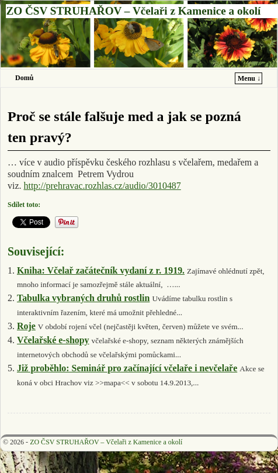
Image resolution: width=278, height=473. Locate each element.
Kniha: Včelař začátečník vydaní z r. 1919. (101, 270)
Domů (24, 78)
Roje (26, 326)
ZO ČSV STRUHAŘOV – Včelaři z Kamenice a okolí (133, 11)
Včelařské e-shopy (53, 340)
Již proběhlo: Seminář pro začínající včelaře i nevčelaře (127, 368)
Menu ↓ (249, 78)
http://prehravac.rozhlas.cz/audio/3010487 (101, 186)
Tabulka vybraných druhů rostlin (83, 298)
